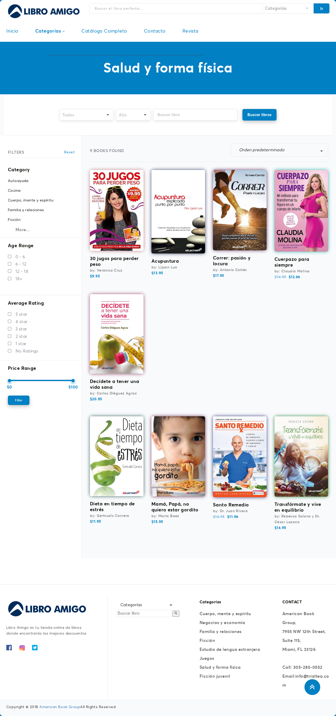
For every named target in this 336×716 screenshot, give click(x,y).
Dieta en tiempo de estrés (112, 506)
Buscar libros (259, 114)
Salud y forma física (220, 667)
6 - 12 (21, 264)
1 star (21, 344)
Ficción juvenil (215, 676)
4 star (22, 322)
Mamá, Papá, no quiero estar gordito (174, 507)
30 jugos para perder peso (114, 261)
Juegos (207, 658)
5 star (21, 314)
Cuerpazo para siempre (291, 262)
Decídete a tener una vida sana (114, 384)
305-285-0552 (308, 667)
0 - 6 (20, 257)
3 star (21, 329)
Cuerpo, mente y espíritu (225, 613)
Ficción (207, 640)
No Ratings (27, 351)
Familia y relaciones (221, 631)
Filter (18, 400)
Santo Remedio (231, 505)
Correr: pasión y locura (232, 261)
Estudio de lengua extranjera (230, 649)
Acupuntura (165, 261)
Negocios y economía (222, 622)
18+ (19, 279)
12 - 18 (22, 271)
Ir (321, 8)
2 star (21, 336)
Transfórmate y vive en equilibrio (297, 507)
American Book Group (59, 707)
